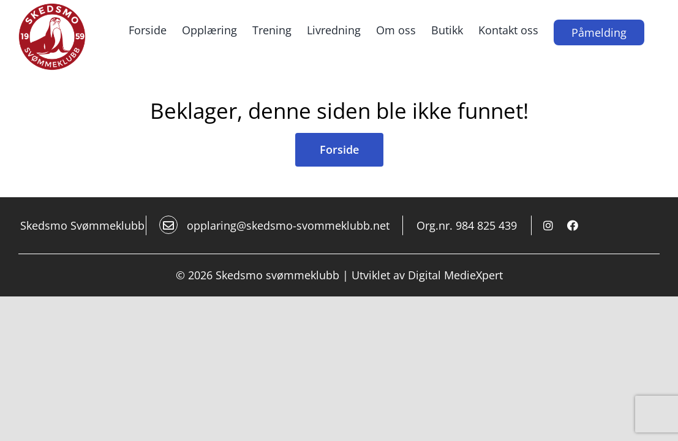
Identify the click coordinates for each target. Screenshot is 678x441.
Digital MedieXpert (455, 342)
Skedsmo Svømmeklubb (82, 292)
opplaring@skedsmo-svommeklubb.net (274, 292)
